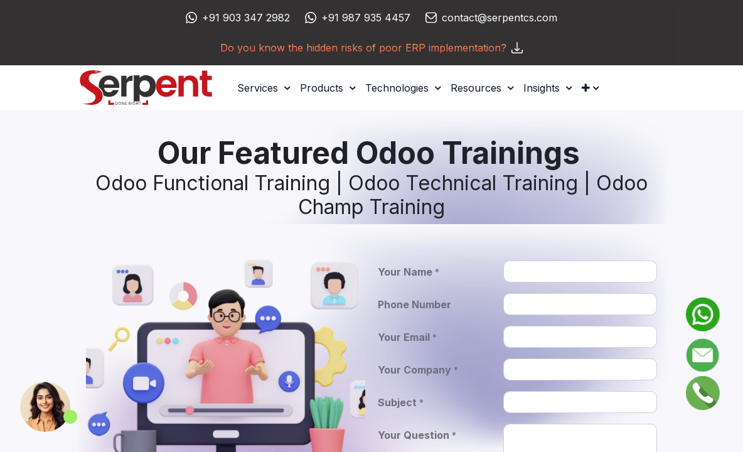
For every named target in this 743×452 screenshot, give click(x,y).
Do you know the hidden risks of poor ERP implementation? (371, 47)
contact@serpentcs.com (499, 17)
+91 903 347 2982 (246, 17)
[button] (590, 87)
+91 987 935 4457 (365, 17)
